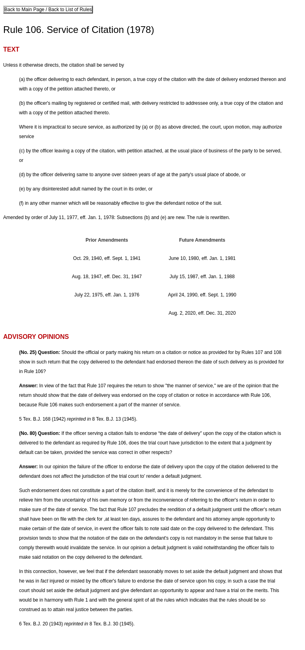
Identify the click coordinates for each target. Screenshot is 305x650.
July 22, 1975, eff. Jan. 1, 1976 (106, 295)
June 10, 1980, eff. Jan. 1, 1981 (202, 258)
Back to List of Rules (69, 9)
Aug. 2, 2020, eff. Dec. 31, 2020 (202, 313)
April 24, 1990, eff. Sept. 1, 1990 (202, 295)
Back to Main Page (25, 9)
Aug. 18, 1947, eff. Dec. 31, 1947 (107, 276)
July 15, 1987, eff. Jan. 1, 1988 (202, 276)
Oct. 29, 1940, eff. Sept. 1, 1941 (107, 258)
